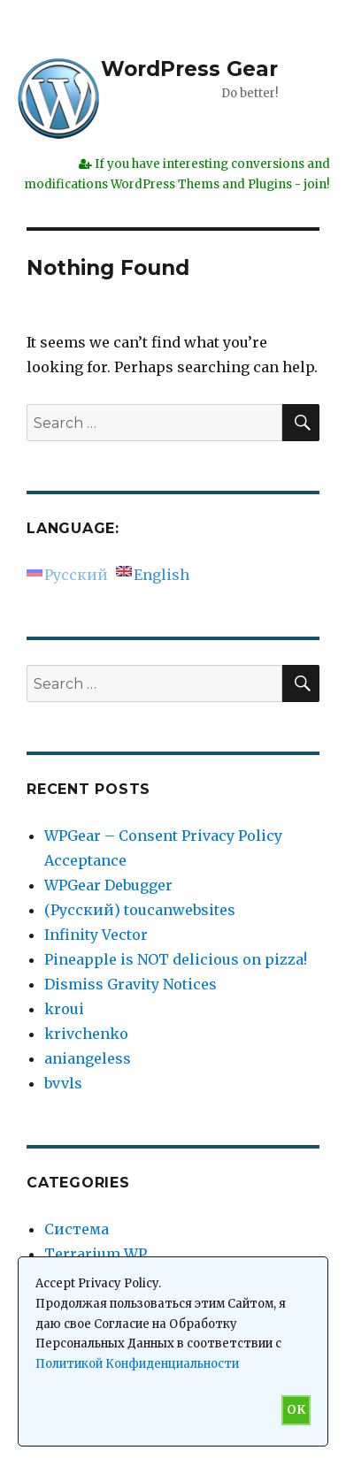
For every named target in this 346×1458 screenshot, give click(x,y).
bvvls (63, 1083)
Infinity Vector (96, 934)
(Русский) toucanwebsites (139, 910)
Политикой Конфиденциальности (137, 1363)
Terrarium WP (95, 1254)
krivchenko (86, 1033)
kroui (64, 1009)
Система (76, 1229)
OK (296, 1409)
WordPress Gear (189, 69)
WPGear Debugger (108, 885)
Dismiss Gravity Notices (130, 984)
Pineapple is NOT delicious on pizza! (175, 959)
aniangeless (87, 1058)
